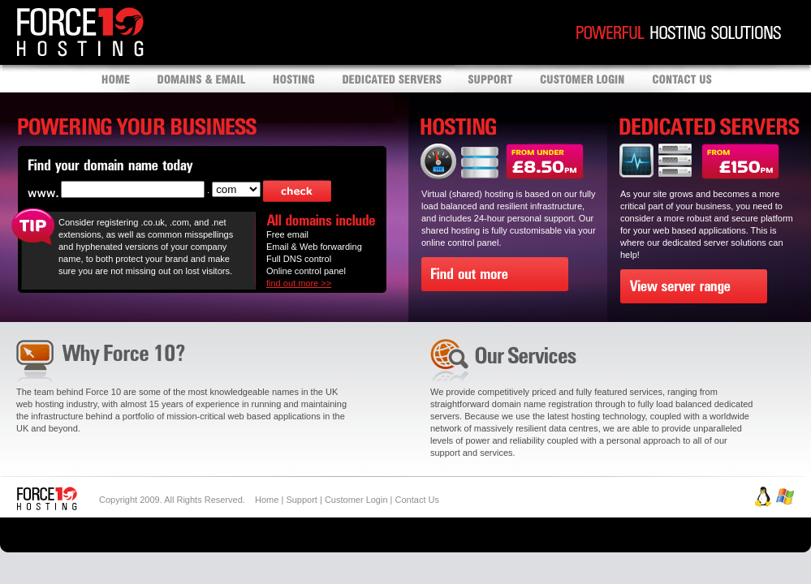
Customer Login (356, 500)
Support (301, 500)
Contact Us (417, 500)
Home (266, 500)
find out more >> (298, 283)
